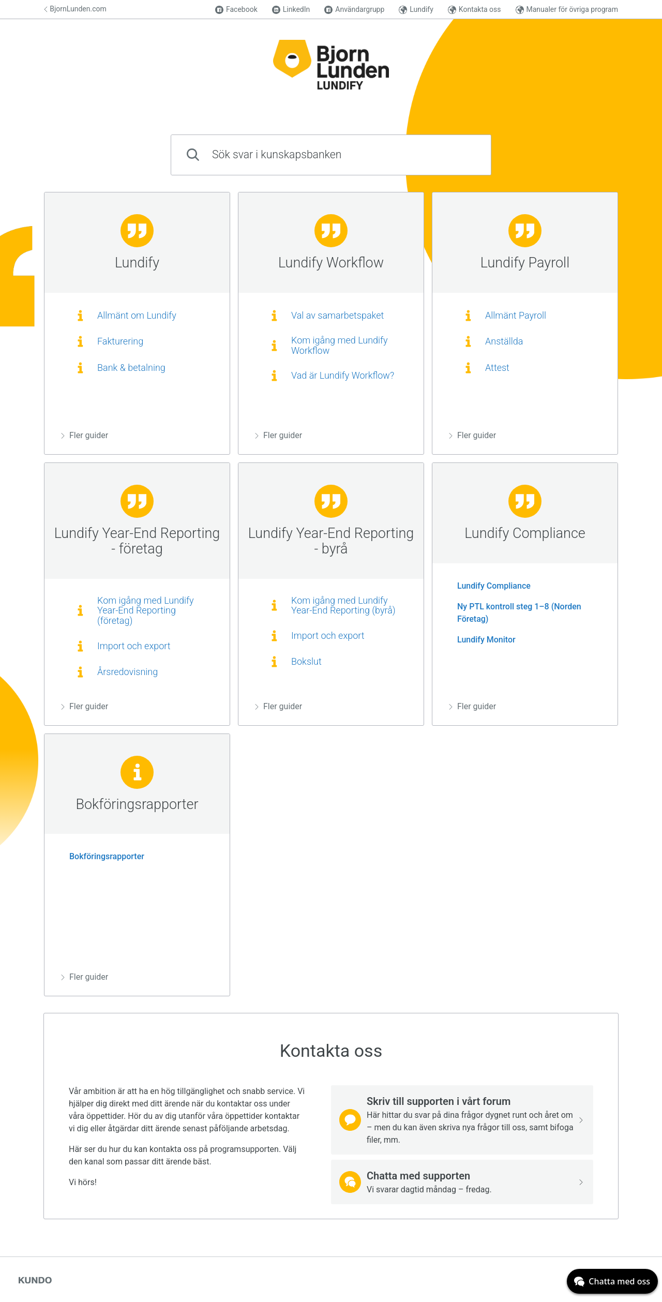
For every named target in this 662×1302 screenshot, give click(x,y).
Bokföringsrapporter (102, 856)
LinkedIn (291, 9)
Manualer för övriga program (567, 9)
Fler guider (84, 435)
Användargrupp (354, 9)
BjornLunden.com (75, 9)
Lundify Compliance (490, 586)
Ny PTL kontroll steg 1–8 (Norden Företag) (515, 613)
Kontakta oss (474, 9)
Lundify (416, 9)
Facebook (236, 9)
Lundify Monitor (482, 640)
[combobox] (331, 155)
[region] (137, 323)
